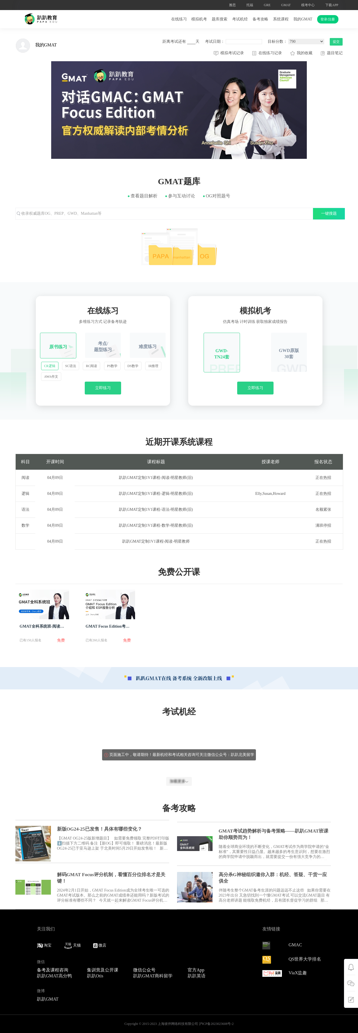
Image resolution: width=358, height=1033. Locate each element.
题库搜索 (219, 19)
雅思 (232, 5)
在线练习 (179, 19)
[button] (22, 110)
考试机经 (240, 19)
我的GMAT (302, 19)
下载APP (331, 5)
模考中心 (308, 5)
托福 (249, 5)
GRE (267, 5)
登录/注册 (328, 19)
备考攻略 (260, 19)
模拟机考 (199, 19)
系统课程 (281, 19)
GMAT (286, 5)
